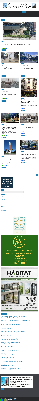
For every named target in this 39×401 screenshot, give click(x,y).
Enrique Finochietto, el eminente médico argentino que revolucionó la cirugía (11, 360)
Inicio (2, 11)
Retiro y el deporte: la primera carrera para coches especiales (9, 93)
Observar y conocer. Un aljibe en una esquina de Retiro (9, 67)
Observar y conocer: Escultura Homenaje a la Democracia (28, 67)
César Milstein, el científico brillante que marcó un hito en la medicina (11, 342)
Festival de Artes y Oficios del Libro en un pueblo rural (8, 365)
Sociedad (35, 11)
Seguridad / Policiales (4, 13)
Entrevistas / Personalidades (20, 13)
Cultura (13, 11)
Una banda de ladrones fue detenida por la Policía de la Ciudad (10, 368)
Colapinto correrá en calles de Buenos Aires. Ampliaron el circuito (10, 317)
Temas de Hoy (12, 13)
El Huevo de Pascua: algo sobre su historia (7, 328)
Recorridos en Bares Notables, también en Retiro (28, 102)
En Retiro (24, 11)
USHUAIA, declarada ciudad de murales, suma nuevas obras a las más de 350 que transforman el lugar (15, 320)
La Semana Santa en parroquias (5, 327)
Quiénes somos (28, 13)
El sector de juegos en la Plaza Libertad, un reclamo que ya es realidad (9, 128)
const (7, 65)
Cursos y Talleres (3, 353)
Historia (28, 11)
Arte (10, 11)
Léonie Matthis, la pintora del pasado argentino (7, 351)
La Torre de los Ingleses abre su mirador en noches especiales (9, 160)
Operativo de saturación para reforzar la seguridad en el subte (9, 332)
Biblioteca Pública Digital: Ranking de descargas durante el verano (10, 347)
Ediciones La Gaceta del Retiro (6, 15)
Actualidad (6, 11)
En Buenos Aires (18, 11)
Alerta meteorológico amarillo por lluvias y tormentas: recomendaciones (11, 324)
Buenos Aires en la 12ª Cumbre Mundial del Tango (8, 346)
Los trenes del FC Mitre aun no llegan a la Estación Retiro (9, 343)
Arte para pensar (3, 199)
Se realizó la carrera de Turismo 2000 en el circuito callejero (9, 339)
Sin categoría (2, 211)
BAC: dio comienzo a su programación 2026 (7, 335)
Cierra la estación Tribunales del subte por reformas (8, 349)
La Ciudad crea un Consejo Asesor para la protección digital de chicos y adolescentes (13, 316)
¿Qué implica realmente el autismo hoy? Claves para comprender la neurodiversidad (13, 331)
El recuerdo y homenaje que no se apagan (7, 323)
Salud (32, 11)
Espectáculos (2, 206)
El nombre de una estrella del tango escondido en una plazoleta (17, 44)
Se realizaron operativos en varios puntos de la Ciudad (8, 325)
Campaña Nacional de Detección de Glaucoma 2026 (8, 358)
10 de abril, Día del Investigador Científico (6, 321)
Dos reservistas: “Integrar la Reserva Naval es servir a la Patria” (9, 354)
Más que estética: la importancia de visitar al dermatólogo (9, 338)
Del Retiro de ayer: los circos (27, 127)
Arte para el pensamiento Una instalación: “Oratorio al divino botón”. (10, 336)
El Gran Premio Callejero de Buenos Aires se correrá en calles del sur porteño (11, 361)
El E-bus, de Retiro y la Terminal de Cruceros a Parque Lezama (29, 155)
